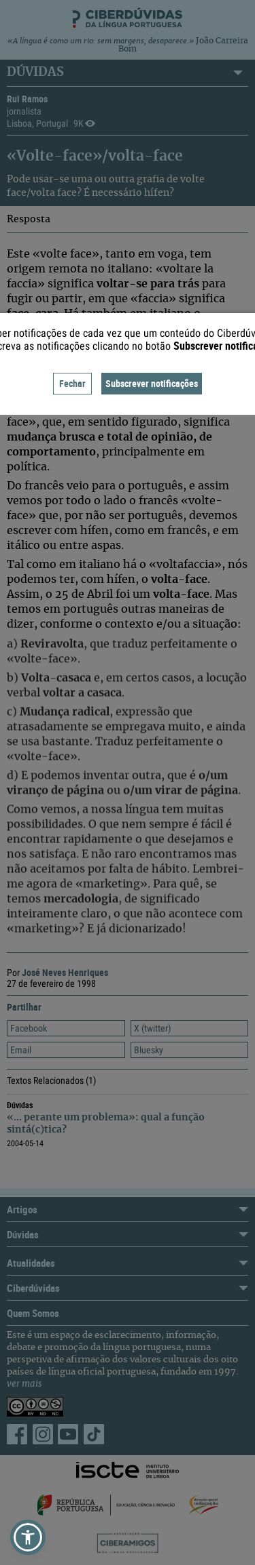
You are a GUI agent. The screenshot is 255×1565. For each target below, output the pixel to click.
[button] (28, 1537)
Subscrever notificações (151, 383)
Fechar (72, 383)
